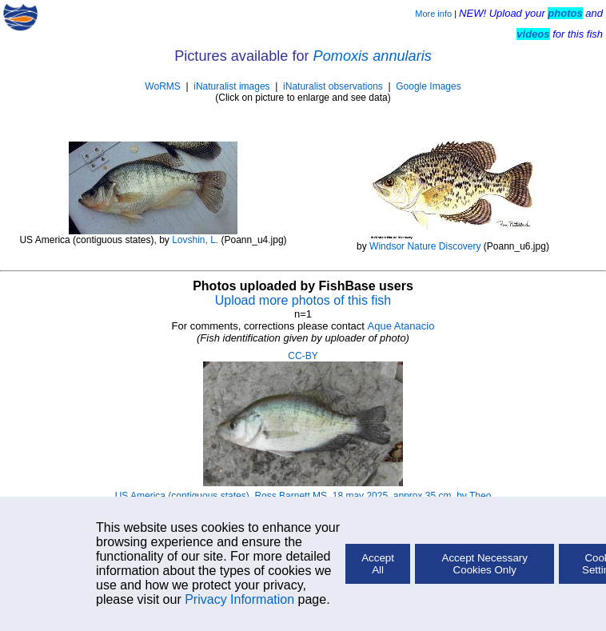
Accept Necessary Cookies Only (485, 564)
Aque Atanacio (401, 326)
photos (565, 13)
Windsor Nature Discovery (424, 246)
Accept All (377, 564)
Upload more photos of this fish (303, 300)
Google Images (428, 86)
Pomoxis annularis (372, 56)
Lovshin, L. (195, 240)
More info (433, 13)
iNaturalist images (231, 86)
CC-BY (302, 355)
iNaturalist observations (333, 86)
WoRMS (162, 86)
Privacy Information (239, 599)
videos (532, 34)
